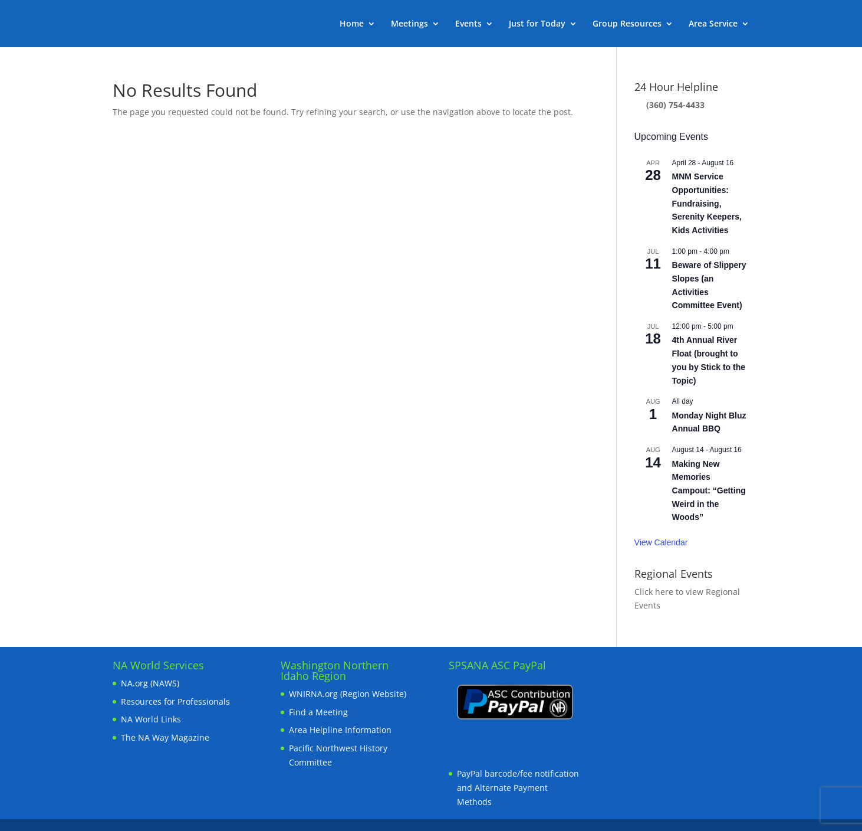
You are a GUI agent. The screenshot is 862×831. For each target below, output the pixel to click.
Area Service (713, 24)
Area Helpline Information (340, 729)
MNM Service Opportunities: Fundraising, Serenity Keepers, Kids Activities (707, 203)
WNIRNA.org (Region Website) (347, 693)
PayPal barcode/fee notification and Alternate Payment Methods (518, 787)
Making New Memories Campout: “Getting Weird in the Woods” (709, 490)
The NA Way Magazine (165, 737)
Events (468, 24)
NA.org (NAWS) (150, 683)
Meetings (409, 24)
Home (352, 24)
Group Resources (627, 24)
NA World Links (151, 719)
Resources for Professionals (175, 701)
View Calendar (661, 542)
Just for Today (537, 24)
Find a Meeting (318, 712)
